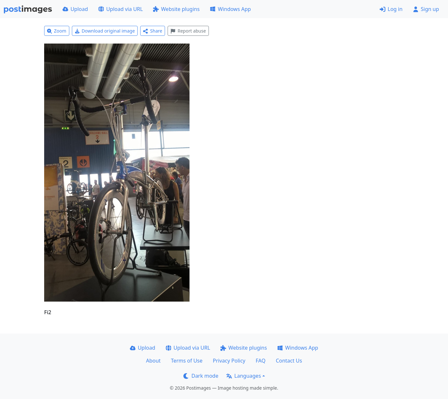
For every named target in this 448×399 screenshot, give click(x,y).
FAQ (260, 360)
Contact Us (289, 360)
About (153, 360)
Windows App (230, 9)
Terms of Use (186, 360)
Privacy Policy (229, 360)
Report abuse (188, 31)
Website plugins (176, 9)
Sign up (426, 9)
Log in (391, 9)
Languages (243, 375)
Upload (75, 9)
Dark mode (200, 375)
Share (152, 31)
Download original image (105, 31)
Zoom (56, 31)
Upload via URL (120, 9)
